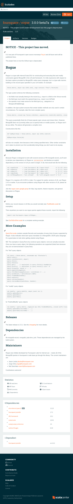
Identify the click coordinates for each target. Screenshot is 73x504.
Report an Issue (10, 475)
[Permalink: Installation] (5, 155)
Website (54, 23)
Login (67, 14)
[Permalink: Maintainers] (5, 350)
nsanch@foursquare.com (26, 366)
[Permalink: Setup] (5, 202)
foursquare (11, 23)
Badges (33, 38)
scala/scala (12, 420)
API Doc (45, 14)
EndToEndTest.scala (15, 220)
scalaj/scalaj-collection (16, 424)
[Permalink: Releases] (5, 322)
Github (8, 463)
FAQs (6, 483)
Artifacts (16, 38)
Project (7, 38)
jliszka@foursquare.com (26, 361)
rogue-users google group (19, 189)
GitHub (64, 23)
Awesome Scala (56, 14)
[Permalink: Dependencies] (5, 335)
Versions (25, 38)
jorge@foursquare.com (24, 364)
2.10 (16, 31)
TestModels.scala (52, 204)
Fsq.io (43, 54)
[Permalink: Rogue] (5, 73)
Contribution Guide (11, 473)
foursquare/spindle (15, 412)
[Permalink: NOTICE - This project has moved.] (5, 52)
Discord (9, 465)
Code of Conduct (10, 486)
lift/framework (13, 416)
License (7, 488)
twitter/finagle (13, 428)
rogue (25, 23)
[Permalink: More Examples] (5, 231)
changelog (32, 325)
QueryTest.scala (11, 233)
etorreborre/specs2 (15, 408)
